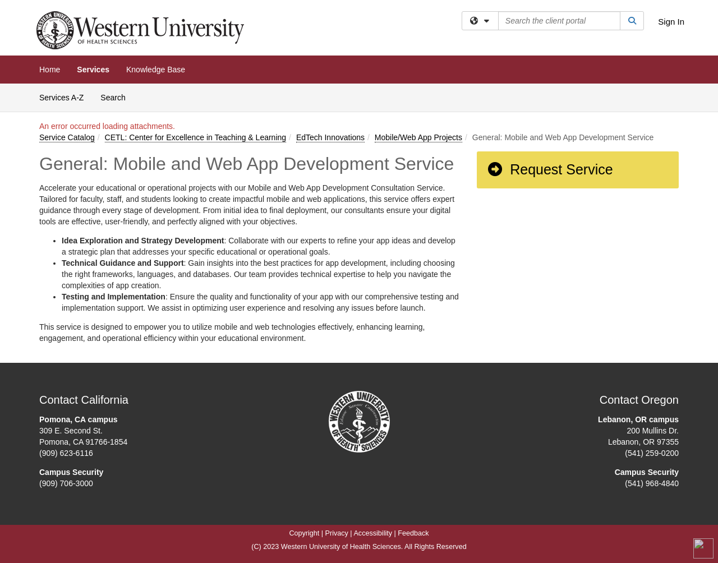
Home (49, 69)
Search (117, 96)
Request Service (549, 169)
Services (93, 69)
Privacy (336, 533)
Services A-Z (61, 97)
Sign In (671, 21)
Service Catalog (67, 137)
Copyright (304, 533)
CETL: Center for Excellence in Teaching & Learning (195, 137)
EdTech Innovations (330, 137)
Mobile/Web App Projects (418, 137)
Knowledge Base (155, 69)
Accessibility (372, 533)
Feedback (413, 533)
